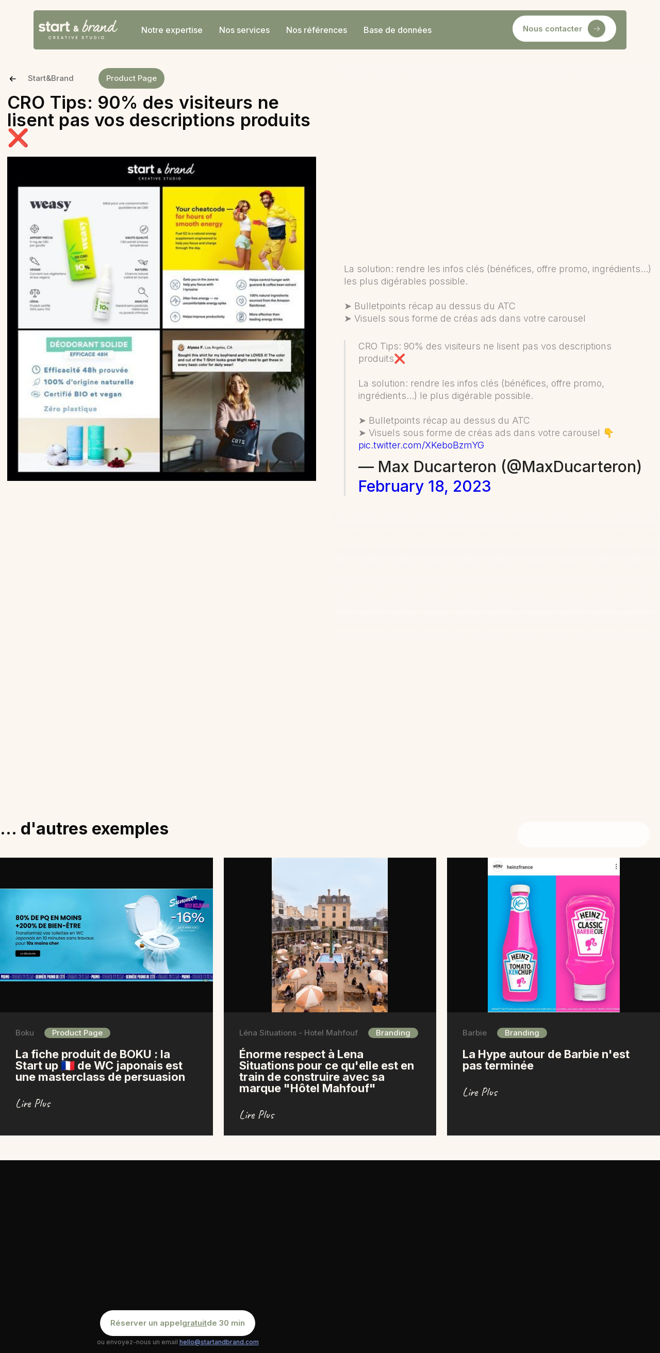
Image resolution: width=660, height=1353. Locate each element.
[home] (78, 30)
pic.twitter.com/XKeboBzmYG (421, 445)
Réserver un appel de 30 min (177, 1323)
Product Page (131, 78)
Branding (393, 1033)
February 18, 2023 (424, 486)
